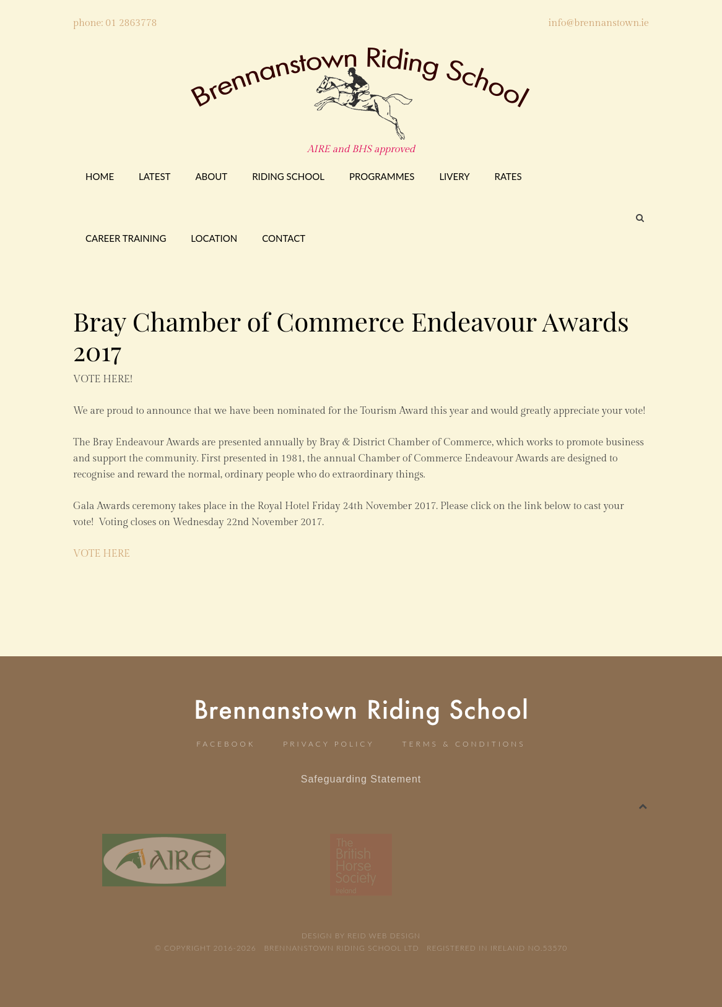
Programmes (381, 176)
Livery (454, 176)
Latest (154, 176)
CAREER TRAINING (125, 238)
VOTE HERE (101, 554)
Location (214, 238)
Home (99, 176)
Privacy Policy (328, 743)
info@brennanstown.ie (598, 23)
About (211, 176)
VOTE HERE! (103, 379)
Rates (508, 176)
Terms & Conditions (464, 743)
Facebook (225, 743)
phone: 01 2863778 (115, 23)
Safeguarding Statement (361, 779)
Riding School (288, 176)
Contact (283, 238)
